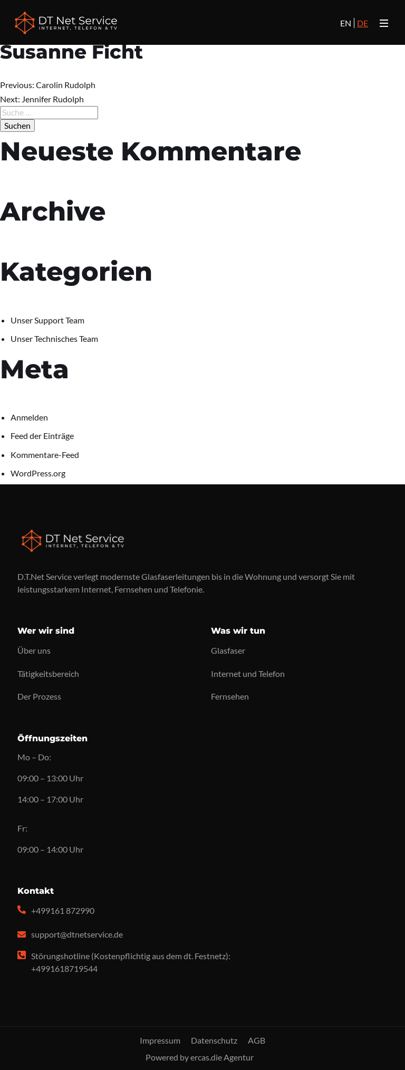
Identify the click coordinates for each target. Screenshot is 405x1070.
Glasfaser (228, 650)
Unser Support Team (47, 320)
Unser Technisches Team (54, 338)
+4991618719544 (64, 968)
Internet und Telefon (248, 673)
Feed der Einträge (42, 436)
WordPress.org (38, 473)
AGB (256, 1040)
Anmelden (29, 417)
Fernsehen (230, 696)
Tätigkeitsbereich (48, 673)
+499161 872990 (62, 910)
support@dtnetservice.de (77, 934)
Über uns (34, 650)
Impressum (160, 1040)
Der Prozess (39, 696)
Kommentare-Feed (45, 455)
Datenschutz (214, 1040)
